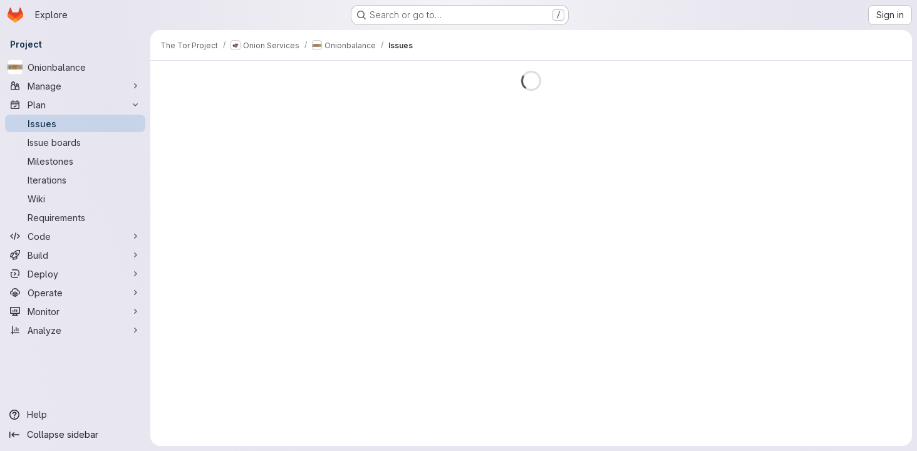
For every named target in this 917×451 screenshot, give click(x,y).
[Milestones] (75, 161)
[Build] (75, 255)
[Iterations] (75, 180)
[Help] (75, 414)
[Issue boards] (75, 142)
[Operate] (75, 292)
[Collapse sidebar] (75, 434)
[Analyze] (75, 330)
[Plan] (75, 104)
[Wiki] (75, 198)
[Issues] (75, 123)
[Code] (75, 236)
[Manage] (75, 86)
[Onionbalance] (75, 67)
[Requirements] (75, 217)
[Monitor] (75, 311)
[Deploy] (75, 274)
